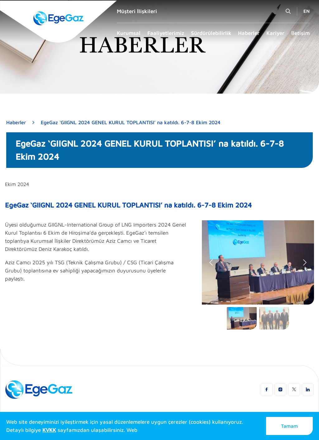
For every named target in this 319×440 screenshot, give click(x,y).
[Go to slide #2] (274, 318)
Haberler (248, 33)
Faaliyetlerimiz (165, 33)
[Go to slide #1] (242, 318)
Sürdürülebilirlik (211, 33)
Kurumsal (128, 33)
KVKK (49, 430)
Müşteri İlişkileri (137, 11)
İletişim (300, 33)
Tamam (289, 426)
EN (306, 11)
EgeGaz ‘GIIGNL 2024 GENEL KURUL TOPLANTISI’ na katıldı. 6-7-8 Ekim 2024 (131, 122)
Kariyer (275, 33)
